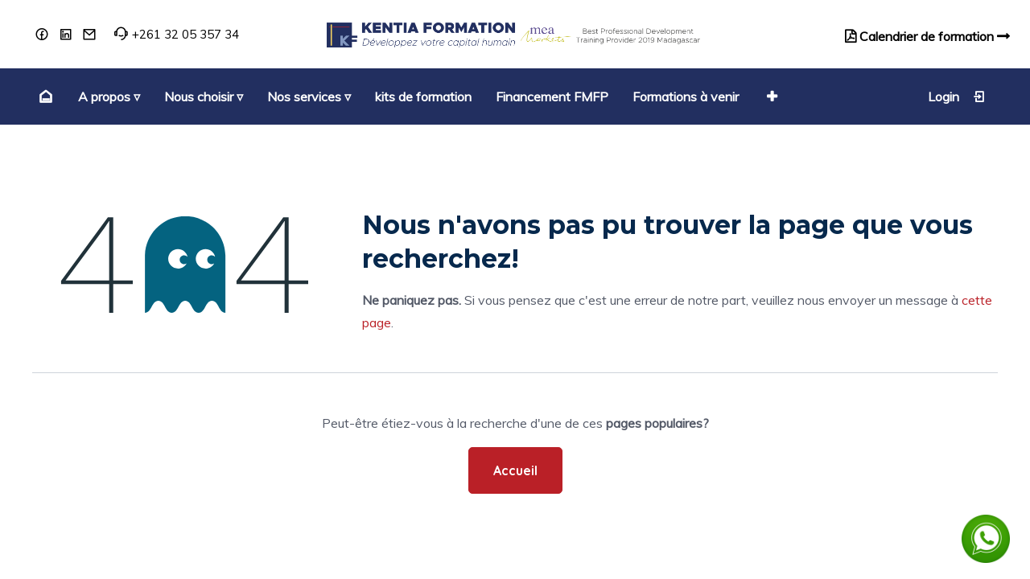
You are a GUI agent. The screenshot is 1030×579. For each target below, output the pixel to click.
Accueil (515, 470)
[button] (770, 96)
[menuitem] (44, 96)
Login (957, 96)
